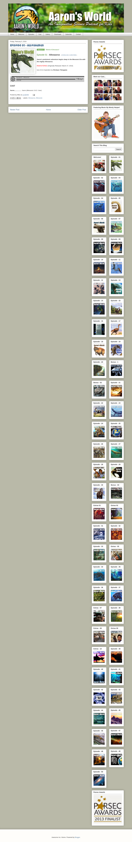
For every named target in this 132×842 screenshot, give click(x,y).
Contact (78, 34)
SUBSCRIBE (73, 55)
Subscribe (68, 34)
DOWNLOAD (65, 55)
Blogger (77, 837)
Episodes (31, 34)
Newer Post (14, 110)
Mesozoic (39, 98)
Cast (39, 34)
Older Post (82, 110)
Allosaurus (31, 98)
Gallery (48, 34)
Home (12, 34)
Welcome (21, 34)
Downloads (57, 34)
